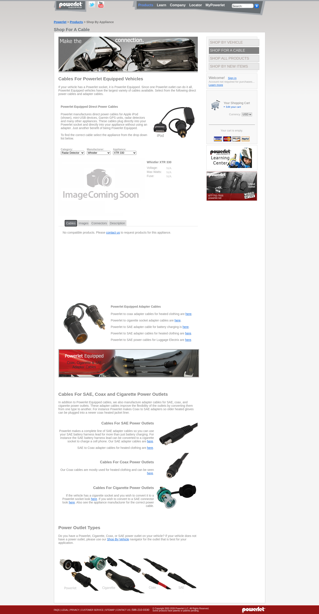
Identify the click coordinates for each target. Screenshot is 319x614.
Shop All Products (229, 58)
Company (179, 5)
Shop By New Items (229, 66)
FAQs (57, 610)
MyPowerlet (215, 5)
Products (76, 22)
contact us (113, 232)
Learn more (216, 85)
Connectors (99, 223)
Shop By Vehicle (118, 539)
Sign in (232, 78)
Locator (196, 5)
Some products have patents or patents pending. (175, 610)
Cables (71, 223)
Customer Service (92, 610)
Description (117, 223)
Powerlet (60, 22)
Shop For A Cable (227, 50)
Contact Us (123, 610)
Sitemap (110, 610)
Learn (162, 5)
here (188, 314)
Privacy (74, 610)
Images (83, 223)
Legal (64, 610)
